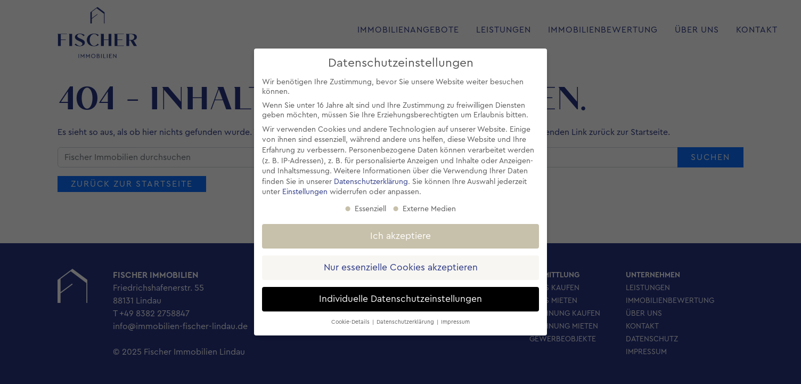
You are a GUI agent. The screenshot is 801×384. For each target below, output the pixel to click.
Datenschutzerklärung (371, 182)
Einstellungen (305, 192)
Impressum (455, 322)
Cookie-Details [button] (351, 322)
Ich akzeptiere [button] (400, 236)
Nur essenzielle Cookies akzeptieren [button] (401, 267)
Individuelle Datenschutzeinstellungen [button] (400, 298)
